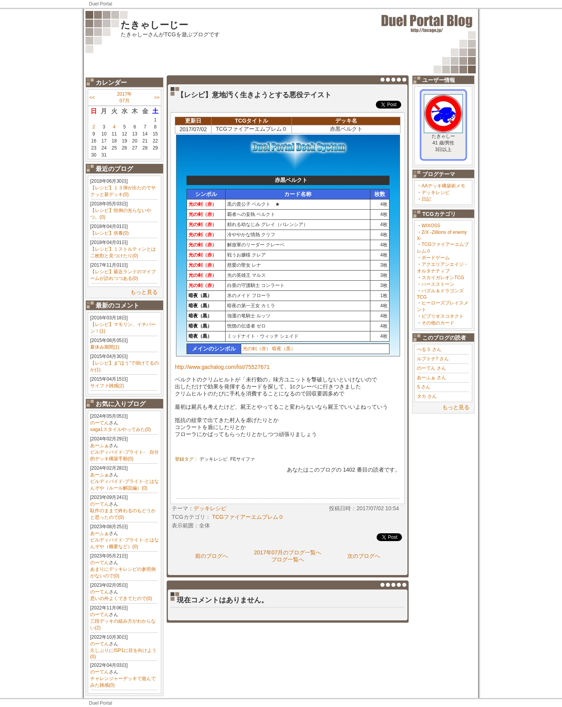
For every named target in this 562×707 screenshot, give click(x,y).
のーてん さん (431, 368)
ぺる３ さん (429, 349)
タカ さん (427, 396)
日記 (426, 199)
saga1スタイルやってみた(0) (120, 429)
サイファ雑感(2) (107, 385)
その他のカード (438, 323)
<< (92, 97)
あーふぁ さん (431, 377)
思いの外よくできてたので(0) (121, 598)
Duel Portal (100, 4)
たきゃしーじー (154, 25)
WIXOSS (431, 225)
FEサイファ (242, 459)
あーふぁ (99, 445)
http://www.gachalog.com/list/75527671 (222, 367)
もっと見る (144, 292)
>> (157, 97)
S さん (423, 387)
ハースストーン (438, 284)
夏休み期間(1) (104, 347)
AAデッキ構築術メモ (443, 186)
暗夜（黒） (283, 348)
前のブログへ (211, 556)
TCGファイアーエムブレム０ (248, 517)
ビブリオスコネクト (443, 316)
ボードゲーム (436, 257)
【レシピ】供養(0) (109, 233)
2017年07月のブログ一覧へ (288, 552)
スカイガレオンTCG (443, 277)
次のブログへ (363, 556)
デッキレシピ (436, 192)
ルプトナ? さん (433, 359)
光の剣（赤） (257, 348)
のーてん (99, 423)
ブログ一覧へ (287, 559)
